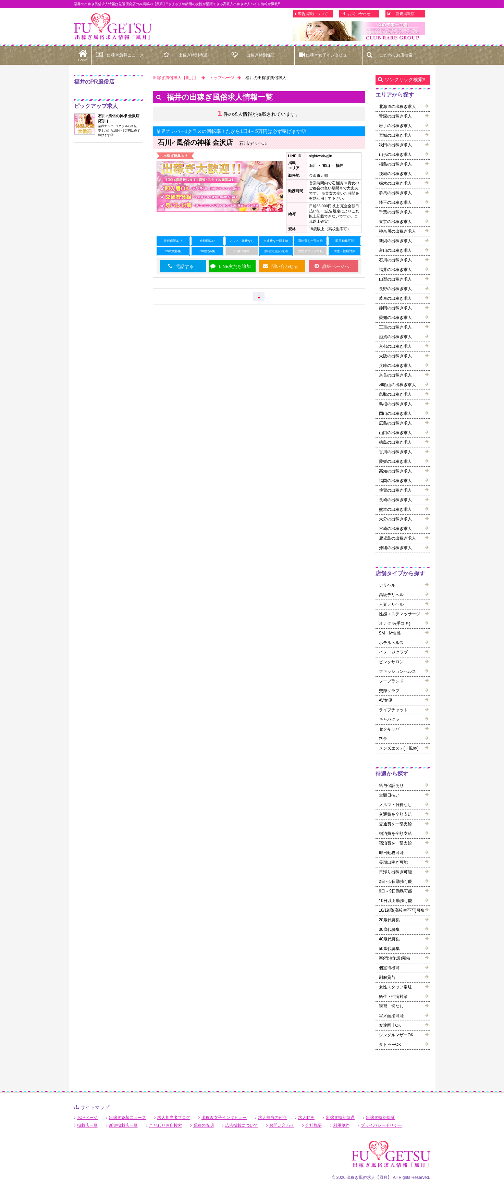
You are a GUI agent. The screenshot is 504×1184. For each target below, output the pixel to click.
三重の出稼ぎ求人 (395, 327)
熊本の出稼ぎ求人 (395, 509)
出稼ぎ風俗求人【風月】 (175, 77)
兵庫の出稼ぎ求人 (395, 365)
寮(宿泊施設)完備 (394, 958)
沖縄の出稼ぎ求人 (395, 547)
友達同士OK (390, 1025)
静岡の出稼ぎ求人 (395, 308)
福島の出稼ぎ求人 (395, 164)
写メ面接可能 (391, 1015)
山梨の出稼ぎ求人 (395, 279)
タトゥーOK (390, 1044)
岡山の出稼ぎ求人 (395, 413)
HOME (82, 54)
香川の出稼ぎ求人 (395, 451)
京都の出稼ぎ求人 (395, 346)
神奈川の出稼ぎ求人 (397, 231)
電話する (185, 266)
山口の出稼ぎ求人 (395, 432)
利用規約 (341, 1125)
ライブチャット (393, 709)
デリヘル (387, 585)
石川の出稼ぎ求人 (395, 260)
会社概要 (313, 1125)
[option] (359, 31)
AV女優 (385, 700)
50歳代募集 (389, 948)
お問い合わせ (359, 14)
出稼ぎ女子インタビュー (328, 55)
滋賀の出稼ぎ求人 (395, 336)
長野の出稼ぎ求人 (395, 288)
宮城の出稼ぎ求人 (395, 135)
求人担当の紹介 (272, 1117)
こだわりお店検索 (396, 55)
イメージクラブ (393, 652)
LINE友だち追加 (235, 266)
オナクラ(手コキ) (394, 623)
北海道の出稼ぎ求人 (397, 106)
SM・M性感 (390, 633)
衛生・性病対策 (393, 996)
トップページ (221, 77)
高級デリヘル (391, 594)
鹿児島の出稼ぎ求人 (397, 538)
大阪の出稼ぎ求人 (395, 356)
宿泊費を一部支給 (395, 843)
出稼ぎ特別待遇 (193, 55)
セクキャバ (389, 729)
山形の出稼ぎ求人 (395, 154)
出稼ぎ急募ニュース (125, 55)
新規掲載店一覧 (123, 1125)
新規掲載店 (405, 14)
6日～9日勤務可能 (395, 891)
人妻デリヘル (391, 604)
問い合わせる (284, 266)
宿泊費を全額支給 (395, 833)
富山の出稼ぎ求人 (395, 250)
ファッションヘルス (397, 671)
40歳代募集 (389, 939)
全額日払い (389, 795)
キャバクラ (389, 719)
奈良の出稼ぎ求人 (395, 375)
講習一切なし (391, 1006)
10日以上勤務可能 (395, 900)
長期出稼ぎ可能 (393, 862)
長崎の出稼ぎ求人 (395, 499)
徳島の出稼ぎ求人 (395, 442)
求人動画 (306, 1117)
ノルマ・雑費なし (395, 804)
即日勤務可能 (391, 852)
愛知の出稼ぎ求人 (395, 317)
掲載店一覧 (87, 1125)
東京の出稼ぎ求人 (395, 221)
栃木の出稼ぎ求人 (395, 183)
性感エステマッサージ (399, 614)
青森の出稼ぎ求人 (395, 116)
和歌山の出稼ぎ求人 (397, 384)
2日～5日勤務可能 (395, 881)
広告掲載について (313, 14)
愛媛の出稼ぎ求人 (395, 461)
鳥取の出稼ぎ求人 (395, 394)
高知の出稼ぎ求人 (395, 471)
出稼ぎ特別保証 (260, 55)
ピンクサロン (391, 661)
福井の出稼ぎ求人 (395, 269)
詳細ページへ (335, 266)
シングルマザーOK (396, 1035)
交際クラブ (389, 690)
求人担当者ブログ (173, 1117)
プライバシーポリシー (381, 1125)
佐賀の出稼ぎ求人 (395, 490)
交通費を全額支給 (395, 814)
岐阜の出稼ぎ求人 (395, 298)
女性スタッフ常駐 (395, 987)
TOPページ (87, 1117)
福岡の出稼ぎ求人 (395, 480)
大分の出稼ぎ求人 (395, 519)
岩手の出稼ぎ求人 (395, 125)
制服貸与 (387, 977)
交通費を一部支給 (395, 824)
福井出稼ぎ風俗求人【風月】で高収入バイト (113, 26)
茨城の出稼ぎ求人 (395, 173)
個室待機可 (389, 967)
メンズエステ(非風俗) (399, 748)
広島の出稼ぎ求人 (395, 423)
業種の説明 (203, 1125)
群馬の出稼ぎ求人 (395, 192)
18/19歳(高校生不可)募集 (402, 910)
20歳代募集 (389, 919)
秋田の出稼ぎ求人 (395, 145)
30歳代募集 (389, 929)
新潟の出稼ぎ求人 (395, 240)
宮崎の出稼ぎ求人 (395, 528)
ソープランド (391, 681)
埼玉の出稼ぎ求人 (395, 202)
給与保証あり (391, 785)
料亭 (383, 738)
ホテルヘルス (391, 642)
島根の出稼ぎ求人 (395, 404)
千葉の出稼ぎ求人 (395, 212)
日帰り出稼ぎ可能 (395, 872)
